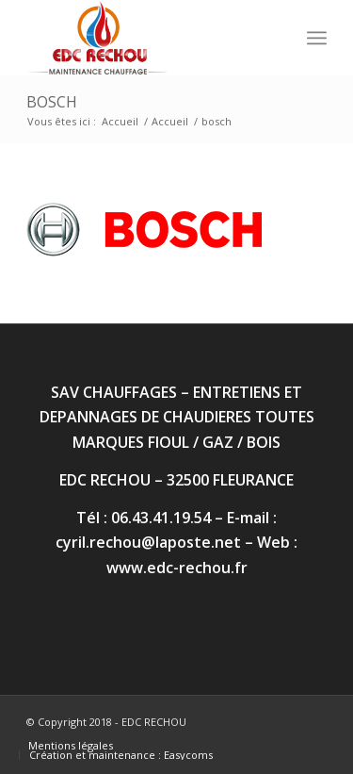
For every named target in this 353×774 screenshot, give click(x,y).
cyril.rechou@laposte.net (148, 542)
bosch (51, 101)
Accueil (120, 121)
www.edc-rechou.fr (177, 567)
